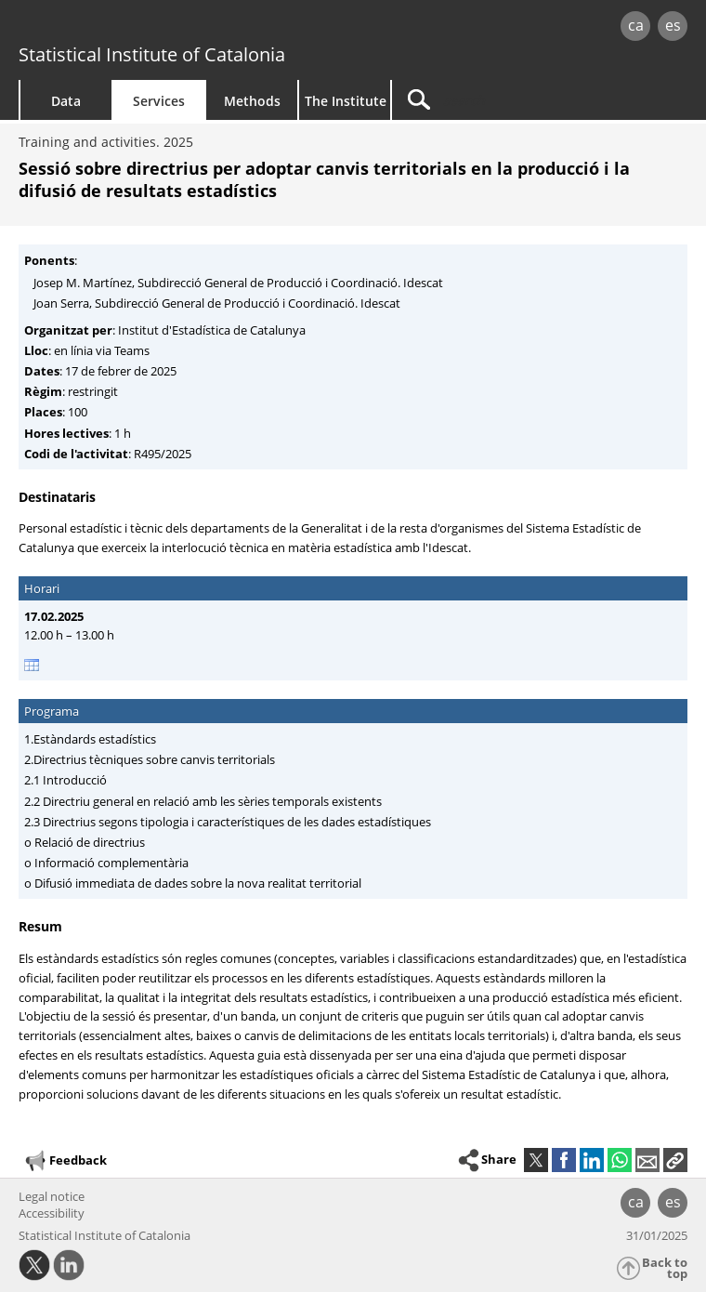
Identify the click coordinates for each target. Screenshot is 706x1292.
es (673, 25)
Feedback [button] (65, 1161)
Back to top (664, 1268)
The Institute (345, 101)
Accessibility (52, 1213)
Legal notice (52, 1196)
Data (66, 101)
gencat (152, 27)
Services (159, 101)
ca (636, 25)
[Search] (508, 100)
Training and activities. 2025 (106, 142)
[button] (675, 1160)
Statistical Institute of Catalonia (152, 54)
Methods (252, 101)
